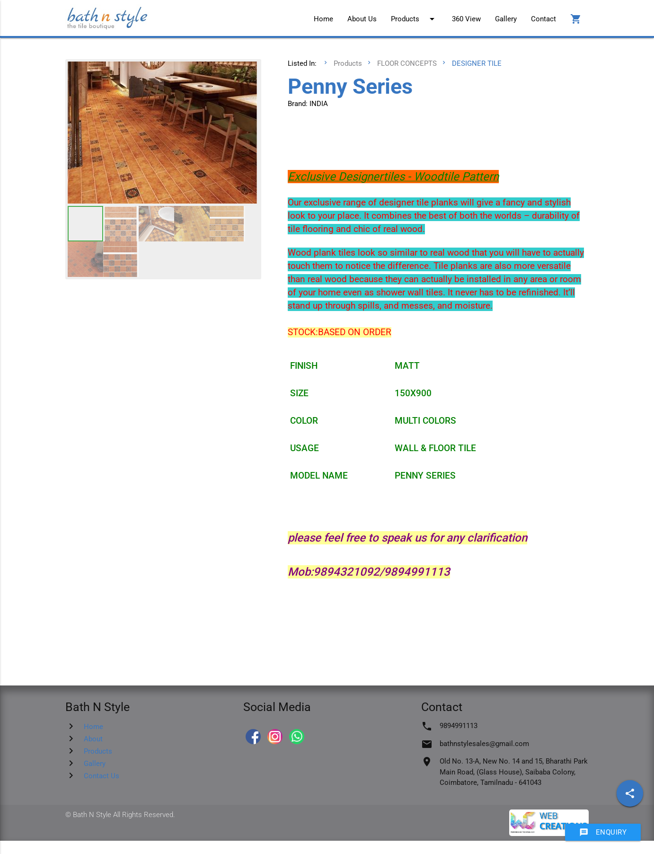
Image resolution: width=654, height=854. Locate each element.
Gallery (506, 19)
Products (414, 19)
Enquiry (603, 832)
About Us (362, 19)
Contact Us (101, 776)
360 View (466, 19)
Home (323, 19)
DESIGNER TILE (477, 63)
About (93, 739)
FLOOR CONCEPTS (407, 63)
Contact (543, 19)
